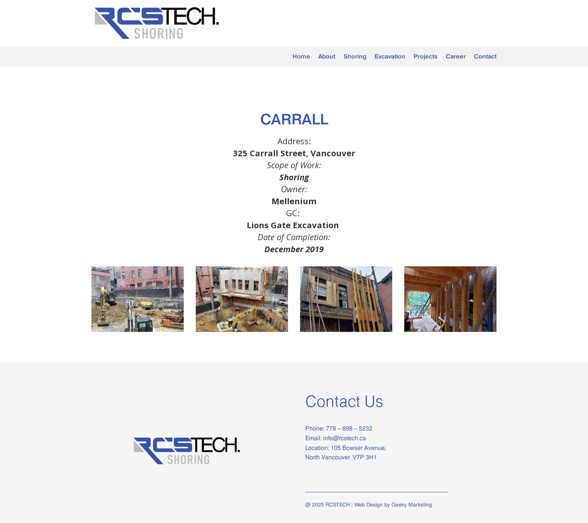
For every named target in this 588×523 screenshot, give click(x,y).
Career (456, 57)
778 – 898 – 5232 (348, 428)
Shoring (355, 57)
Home (301, 57)
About (326, 57)
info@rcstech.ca (344, 438)
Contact (485, 57)
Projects (426, 57)
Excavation (390, 57)
